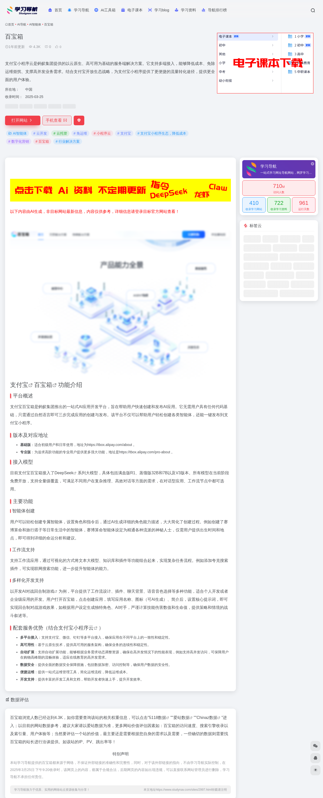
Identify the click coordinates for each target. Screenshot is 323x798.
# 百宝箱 (42, 141)
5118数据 (157, 717)
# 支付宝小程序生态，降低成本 (162, 133)
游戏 (50, 591)
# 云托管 (60, 133)
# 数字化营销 (18, 141)
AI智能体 (35, 24)
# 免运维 (80, 133)
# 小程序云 (102, 133)
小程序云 (83, 628)
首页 (11, 24)
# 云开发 (40, 133)
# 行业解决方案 (68, 141)
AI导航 (21, 24)
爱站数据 (181, 717)
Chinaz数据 (207, 717)
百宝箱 (43, 384)
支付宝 (19, 384)
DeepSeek (64, 473)
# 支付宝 (124, 133)
